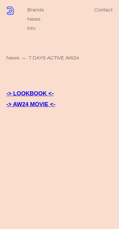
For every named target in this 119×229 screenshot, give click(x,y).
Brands (35, 10)
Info (31, 28)
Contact (103, 10)
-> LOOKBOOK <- (30, 93)
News (33, 19)
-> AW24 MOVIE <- (30, 104)
